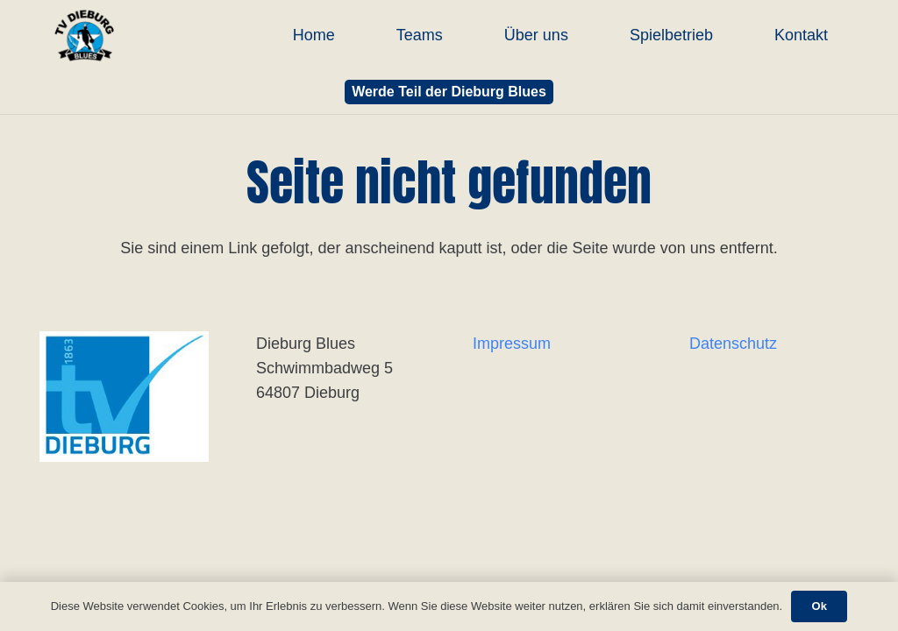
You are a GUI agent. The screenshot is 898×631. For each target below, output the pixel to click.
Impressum (512, 343)
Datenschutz (733, 343)
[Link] (84, 35)
